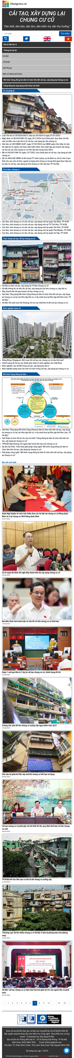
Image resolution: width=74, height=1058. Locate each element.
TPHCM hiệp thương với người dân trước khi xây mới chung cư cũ (29, 444)
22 (59, 1003)
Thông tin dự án (10, 50)
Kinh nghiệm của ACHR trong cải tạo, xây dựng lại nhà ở (25, 366)
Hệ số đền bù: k (10, 44)
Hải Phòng (7, 68)
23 (65, 1003)
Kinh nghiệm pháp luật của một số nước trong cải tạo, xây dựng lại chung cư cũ (35, 369)
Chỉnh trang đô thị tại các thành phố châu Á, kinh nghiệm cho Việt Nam (32, 363)
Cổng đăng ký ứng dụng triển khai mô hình (21, 86)
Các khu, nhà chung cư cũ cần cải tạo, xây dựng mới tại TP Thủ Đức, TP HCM (34, 224)
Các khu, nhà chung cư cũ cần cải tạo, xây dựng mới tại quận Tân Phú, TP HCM (35, 227)
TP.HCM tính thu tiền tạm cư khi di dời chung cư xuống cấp (27, 879)
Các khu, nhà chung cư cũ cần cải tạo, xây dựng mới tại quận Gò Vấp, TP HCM (35, 233)
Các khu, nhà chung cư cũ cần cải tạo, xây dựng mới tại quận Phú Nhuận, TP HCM (36, 230)
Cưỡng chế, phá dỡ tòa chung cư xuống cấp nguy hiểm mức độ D (29, 725)
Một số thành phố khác (12, 74)
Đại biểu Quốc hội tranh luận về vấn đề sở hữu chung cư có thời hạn (30, 621)
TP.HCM (6, 62)
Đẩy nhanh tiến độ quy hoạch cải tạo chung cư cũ (23, 291)
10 (49, 1003)
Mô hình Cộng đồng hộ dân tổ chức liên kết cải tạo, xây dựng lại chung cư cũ (36, 80)
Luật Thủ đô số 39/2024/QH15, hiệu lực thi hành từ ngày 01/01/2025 (31, 135)
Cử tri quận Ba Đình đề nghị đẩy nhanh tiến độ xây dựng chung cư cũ (31, 573)
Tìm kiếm (65, 33)
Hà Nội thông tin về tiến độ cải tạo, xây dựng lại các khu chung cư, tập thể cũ (34, 288)
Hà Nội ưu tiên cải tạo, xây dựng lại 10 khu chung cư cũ (25, 286)
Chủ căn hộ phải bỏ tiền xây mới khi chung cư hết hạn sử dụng (28, 774)
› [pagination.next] (69, 1003)
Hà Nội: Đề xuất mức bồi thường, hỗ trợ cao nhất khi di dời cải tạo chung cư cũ (35, 303)
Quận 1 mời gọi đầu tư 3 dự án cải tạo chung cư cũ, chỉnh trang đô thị (31, 672)
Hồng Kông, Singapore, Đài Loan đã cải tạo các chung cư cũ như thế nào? (33, 360)
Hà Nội (6, 56)
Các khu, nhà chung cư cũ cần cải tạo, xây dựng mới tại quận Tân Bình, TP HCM (35, 222)
